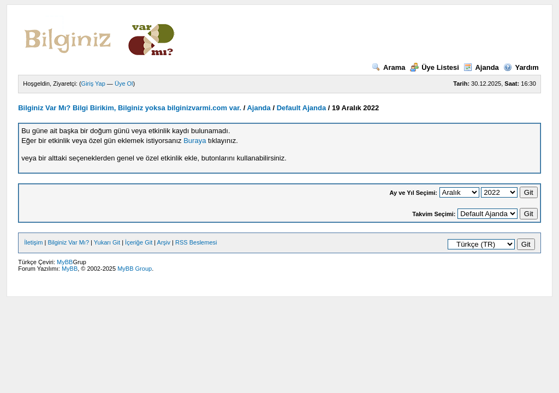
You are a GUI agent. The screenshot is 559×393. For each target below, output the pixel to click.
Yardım (520, 67)
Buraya (194, 140)
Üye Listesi (434, 67)
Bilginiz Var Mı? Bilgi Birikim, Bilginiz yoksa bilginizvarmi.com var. (129, 108)
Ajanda (480, 67)
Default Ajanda (301, 108)
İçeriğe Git (138, 242)
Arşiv (163, 242)
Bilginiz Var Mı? (68, 242)
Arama (388, 67)
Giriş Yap (93, 83)
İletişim (33, 242)
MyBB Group (134, 268)
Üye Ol (124, 83)
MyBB (65, 262)
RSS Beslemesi (196, 242)
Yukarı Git (107, 242)
